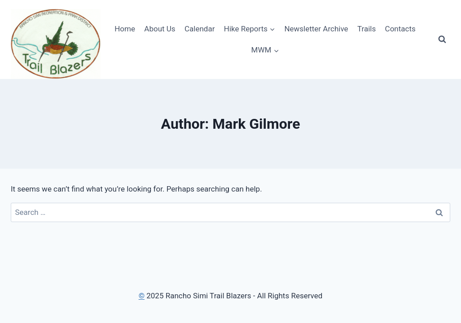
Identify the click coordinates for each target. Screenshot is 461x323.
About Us (159, 28)
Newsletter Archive (316, 28)
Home (124, 28)
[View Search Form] (442, 39)
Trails (366, 28)
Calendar (199, 28)
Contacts (400, 28)
